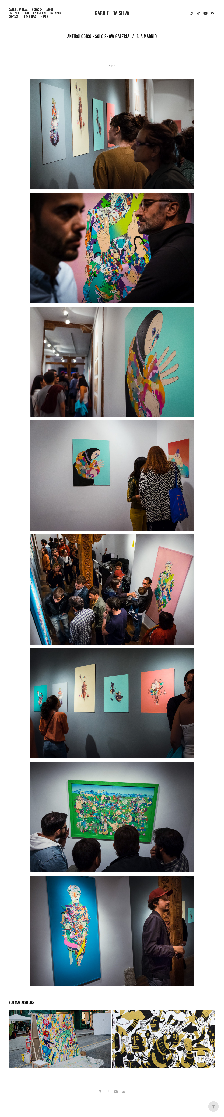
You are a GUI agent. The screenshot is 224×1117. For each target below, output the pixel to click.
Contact (13, 16)
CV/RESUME (56, 13)
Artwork (37, 9)
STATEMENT (15, 13)
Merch (44, 16)
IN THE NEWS (29, 16)
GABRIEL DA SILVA (18, 9)
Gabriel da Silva (112, 13)
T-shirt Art (39, 13)
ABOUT (49, 9)
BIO (27, 13)
